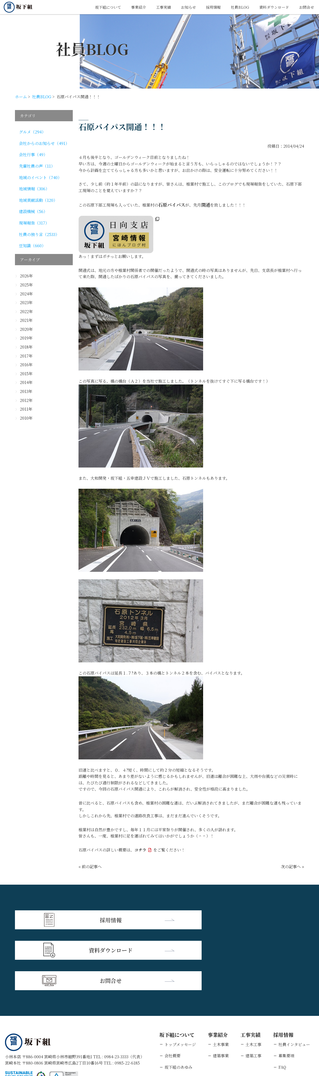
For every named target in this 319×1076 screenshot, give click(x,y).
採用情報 (209, 7)
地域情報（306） (34, 189)
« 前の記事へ (90, 866)
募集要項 (286, 993)
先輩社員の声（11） (37, 166)
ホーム (21, 97)
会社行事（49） (33, 154)
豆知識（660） (32, 245)
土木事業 (221, 982)
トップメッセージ (180, 982)
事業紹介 (131, 7)
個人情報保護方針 (54, 1044)
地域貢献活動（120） (38, 200)
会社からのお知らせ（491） (44, 143)
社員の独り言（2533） (39, 234)
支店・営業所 (176, 1016)
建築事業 (221, 993)
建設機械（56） (33, 211)
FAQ (282, 1004)
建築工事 (253, 993)
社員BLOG (236, 7)
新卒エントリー (292, 1016)
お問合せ (306, 7)
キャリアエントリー (296, 1027)
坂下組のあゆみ (178, 1004)
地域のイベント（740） (40, 177)
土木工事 (253, 982)
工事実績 (157, 7)
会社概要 (172, 993)
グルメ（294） (32, 132)
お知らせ (183, 7)
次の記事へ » (292, 866)
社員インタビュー (294, 982)
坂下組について (99, 7)
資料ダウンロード (272, 7)
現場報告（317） (34, 223)
